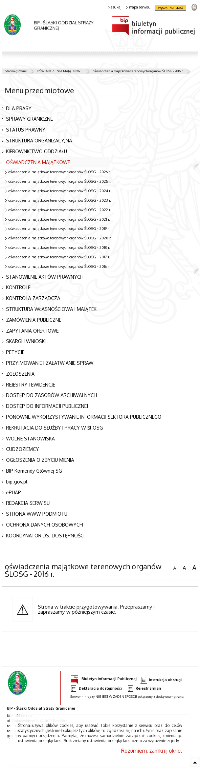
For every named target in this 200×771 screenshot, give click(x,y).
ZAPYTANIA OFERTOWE (32, 331)
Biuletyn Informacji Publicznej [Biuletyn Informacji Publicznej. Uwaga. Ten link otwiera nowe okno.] (103, 678)
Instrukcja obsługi (161, 680)
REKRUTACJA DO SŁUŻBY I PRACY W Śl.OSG (54, 428)
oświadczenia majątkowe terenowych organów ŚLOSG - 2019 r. (59, 228)
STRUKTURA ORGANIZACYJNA (39, 140)
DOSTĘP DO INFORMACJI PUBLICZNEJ (47, 406)
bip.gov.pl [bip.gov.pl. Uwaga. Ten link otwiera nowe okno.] (16, 482)
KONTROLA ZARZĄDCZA (33, 298)
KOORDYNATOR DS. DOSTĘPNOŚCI (45, 535)
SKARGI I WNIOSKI (26, 341)
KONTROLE (18, 287)
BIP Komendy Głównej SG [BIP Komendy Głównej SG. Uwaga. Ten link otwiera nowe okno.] (34, 471)
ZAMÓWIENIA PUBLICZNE (33, 320)
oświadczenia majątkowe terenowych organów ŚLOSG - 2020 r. (59, 238)
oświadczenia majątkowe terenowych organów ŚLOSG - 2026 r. (59, 172)
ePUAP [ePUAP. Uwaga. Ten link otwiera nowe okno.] (13, 492)
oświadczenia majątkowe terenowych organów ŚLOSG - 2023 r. (59, 200)
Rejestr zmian (144, 688)
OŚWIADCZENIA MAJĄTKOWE (60, 71)
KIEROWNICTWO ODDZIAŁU (36, 151)
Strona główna (16, 71)
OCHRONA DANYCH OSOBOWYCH (44, 525)
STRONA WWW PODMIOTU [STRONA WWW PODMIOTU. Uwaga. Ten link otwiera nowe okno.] (36, 514)
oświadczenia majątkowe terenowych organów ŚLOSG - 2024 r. (59, 191)
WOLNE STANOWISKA (30, 438)
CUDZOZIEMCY (22, 449)
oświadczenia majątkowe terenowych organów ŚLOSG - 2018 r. (59, 247)
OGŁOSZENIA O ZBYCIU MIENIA (40, 460)
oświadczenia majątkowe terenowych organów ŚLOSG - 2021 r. (59, 219)
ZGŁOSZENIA (20, 374)
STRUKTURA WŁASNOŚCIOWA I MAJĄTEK (51, 309)
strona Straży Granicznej (194, 7)
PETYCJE (15, 352)
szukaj (115, 7)
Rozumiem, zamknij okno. (151, 750)
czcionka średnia (184, 567)
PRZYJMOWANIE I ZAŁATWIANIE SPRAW (49, 363)
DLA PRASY (18, 108)
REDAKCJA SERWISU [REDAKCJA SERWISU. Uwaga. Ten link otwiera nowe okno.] (28, 503)
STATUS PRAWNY (25, 130)
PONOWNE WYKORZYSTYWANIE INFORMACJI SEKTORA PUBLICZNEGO (83, 417)
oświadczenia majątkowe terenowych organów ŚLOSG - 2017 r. (59, 257)
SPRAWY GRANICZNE (29, 119)
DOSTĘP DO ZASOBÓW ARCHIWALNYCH (51, 395)
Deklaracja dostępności (96, 688)
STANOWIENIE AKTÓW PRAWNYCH (45, 277)
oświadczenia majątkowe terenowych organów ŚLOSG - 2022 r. (59, 209)
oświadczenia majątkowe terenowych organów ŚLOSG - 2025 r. (59, 181)
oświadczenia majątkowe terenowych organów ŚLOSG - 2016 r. (138, 71)
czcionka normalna (175, 567)
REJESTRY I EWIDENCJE (30, 385)
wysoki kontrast (170, 7)
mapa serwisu (138, 7)
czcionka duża (194, 568)
